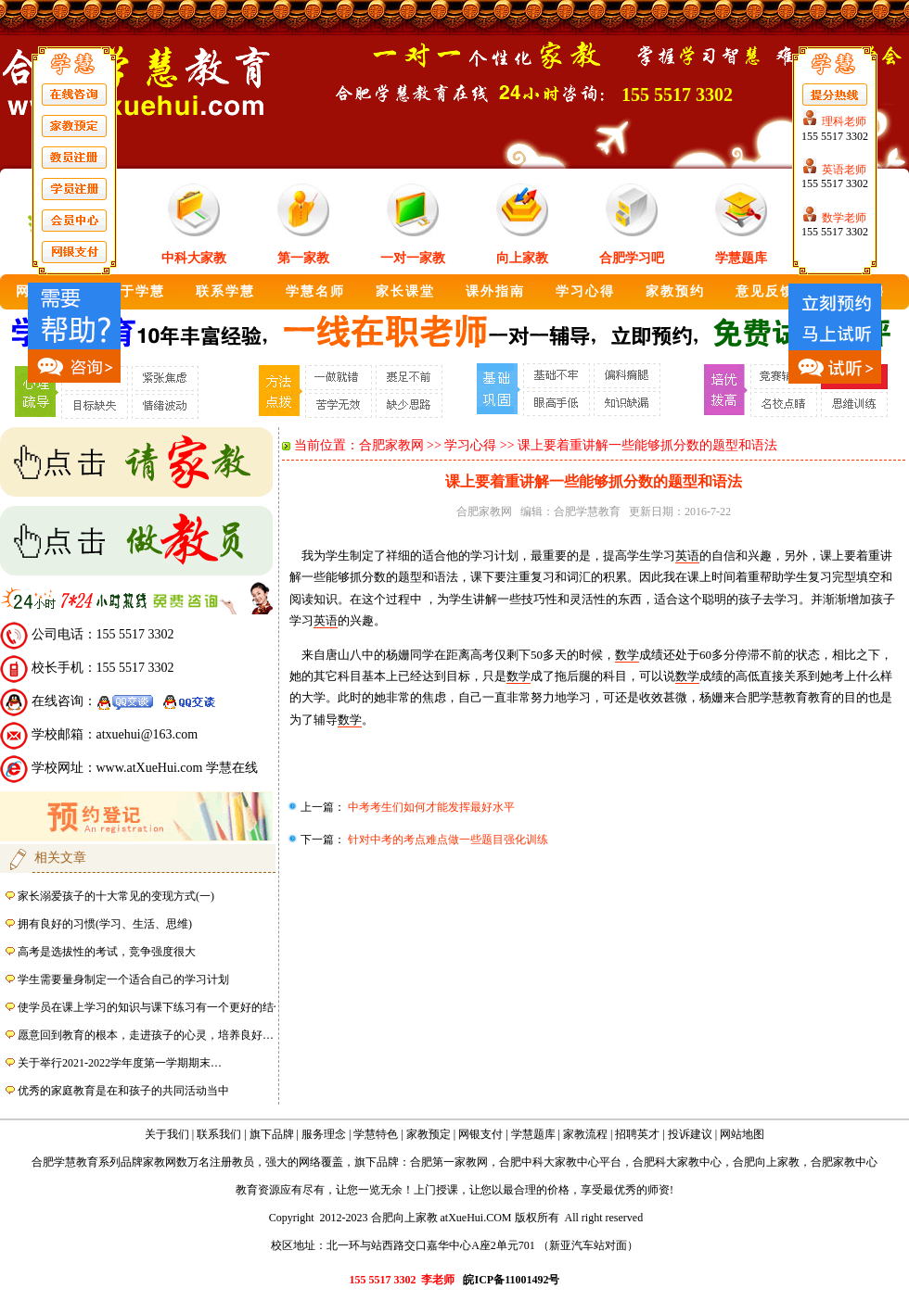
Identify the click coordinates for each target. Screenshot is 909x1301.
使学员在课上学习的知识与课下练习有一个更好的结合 (151, 1007)
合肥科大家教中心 (677, 1162)
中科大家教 (193, 258)
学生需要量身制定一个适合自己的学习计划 (123, 979)
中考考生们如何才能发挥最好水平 (430, 807)
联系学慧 (225, 291)
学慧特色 (375, 1134)
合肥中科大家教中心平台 (560, 1162)
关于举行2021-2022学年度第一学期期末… (120, 1062)
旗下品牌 (272, 1134)
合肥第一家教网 (449, 1162)
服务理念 (323, 1134)
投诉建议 (690, 1134)
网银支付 (480, 1134)
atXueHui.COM (476, 1217)
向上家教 (522, 258)
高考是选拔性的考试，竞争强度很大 (107, 951)
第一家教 (303, 258)
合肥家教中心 (844, 1162)
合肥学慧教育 (587, 511)
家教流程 (585, 1134)
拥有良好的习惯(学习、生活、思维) (105, 923)
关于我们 (167, 1134)
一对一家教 (412, 258)
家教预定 (428, 1134)
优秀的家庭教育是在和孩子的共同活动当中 (123, 1090)
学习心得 (585, 291)
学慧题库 (741, 258)
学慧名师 (315, 291)
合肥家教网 (391, 445)
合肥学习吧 (631, 258)
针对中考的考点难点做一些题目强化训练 (446, 839)
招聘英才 (637, 1134)
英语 (687, 555)
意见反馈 (765, 291)
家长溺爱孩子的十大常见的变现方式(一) (116, 896)
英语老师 (844, 169)
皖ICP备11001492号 (511, 1279)
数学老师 (844, 217)
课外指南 (495, 291)
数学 (627, 655)
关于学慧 (135, 291)
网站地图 (742, 1134)
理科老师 (844, 121)
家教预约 (675, 291)
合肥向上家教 (766, 1162)
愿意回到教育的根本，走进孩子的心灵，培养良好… (146, 1035)
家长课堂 (405, 291)
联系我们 (219, 1134)
